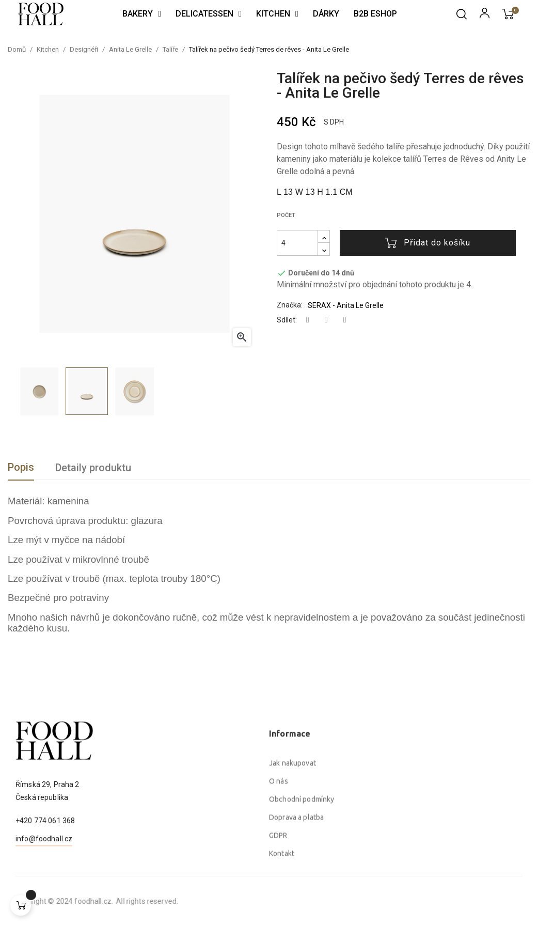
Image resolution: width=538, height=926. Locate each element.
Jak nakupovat (292, 859)
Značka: (290, 305)
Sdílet (307, 320)
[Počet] (297, 243)
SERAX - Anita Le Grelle (346, 305)
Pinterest (344, 320)
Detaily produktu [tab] (93, 467)
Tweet (326, 320)
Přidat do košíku (427, 243)
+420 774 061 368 (45, 861)
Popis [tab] (21, 467)
